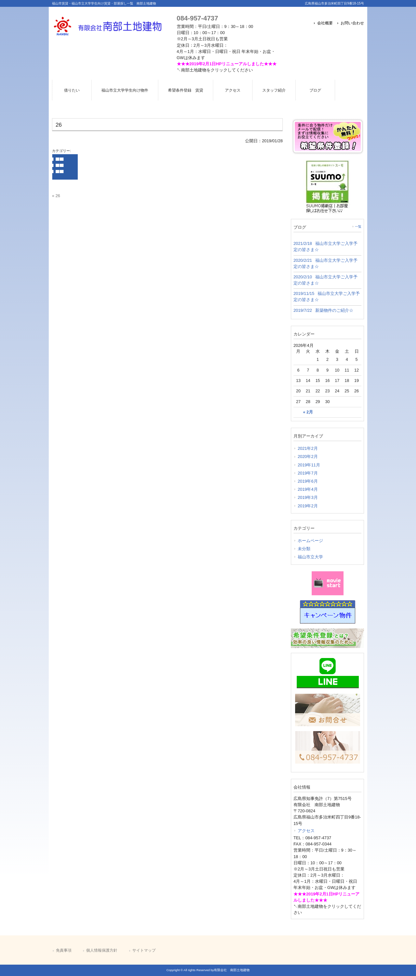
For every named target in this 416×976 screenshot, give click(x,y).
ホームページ (310, 540)
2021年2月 (308, 448)
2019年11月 (309, 465)
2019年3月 (308, 497)
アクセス (306, 830)
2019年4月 (308, 489)
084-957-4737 (197, 18)
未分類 (304, 548)
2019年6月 (308, 481)
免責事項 (64, 950)
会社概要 (325, 23)
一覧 (358, 226)
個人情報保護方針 (101, 950)
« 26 (56, 195)
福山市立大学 (310, 556)
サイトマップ (144, 950)
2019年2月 (308, 505)
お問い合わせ (352, 23)
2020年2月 (308, 456)
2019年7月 (308, 473)
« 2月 (308, 412)
